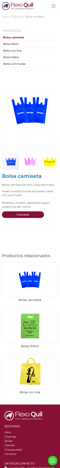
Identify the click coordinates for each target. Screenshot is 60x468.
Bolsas (17, 16)
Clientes (9, 445)
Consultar (23, 214)
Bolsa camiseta (34, 16)
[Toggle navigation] (53, 6)
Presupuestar (13, 449)
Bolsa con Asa (12, 50)
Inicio (5, 16)
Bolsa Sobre (11, 57)
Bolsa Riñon (11, 44)
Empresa (10, 436)
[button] (5, 110)
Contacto (10, 454)
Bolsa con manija (14, 63)
